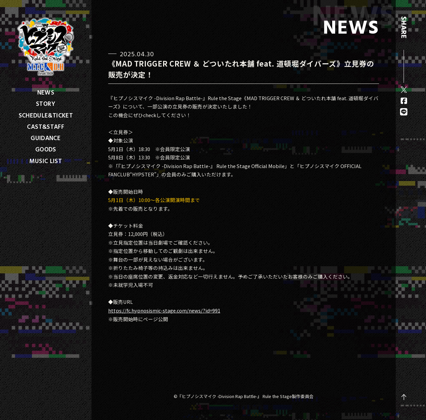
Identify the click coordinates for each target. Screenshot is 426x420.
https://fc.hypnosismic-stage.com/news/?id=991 (164, 310)
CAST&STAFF (45, 126)
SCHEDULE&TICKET (46, 115)
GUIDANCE (46, 137)
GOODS (45, 149)
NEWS (45, 92)
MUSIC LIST (45, 160)
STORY (46, 103)
